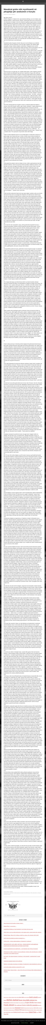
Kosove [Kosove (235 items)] (22, 1007)
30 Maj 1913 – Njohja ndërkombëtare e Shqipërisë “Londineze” (17, 941)
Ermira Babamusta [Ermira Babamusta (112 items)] (22, 1002)
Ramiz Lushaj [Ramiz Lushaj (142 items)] (36, 1009)
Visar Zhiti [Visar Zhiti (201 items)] (6, 1014)
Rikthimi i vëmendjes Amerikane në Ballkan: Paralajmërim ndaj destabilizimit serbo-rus (23, 964)
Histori (11, 891)
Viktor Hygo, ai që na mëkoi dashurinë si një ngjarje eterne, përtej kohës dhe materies (22, 932)
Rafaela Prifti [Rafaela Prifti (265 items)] (18, 1010)
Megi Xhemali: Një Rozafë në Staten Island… (14, 923)
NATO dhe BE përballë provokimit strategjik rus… (14, 938)
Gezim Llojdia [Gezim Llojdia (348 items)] (26, 1005)
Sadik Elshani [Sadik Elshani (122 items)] (8, 1012)
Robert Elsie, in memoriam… (10, 926)
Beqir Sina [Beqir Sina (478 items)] (22, 1000)
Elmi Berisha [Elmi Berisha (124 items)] (11, 1002)
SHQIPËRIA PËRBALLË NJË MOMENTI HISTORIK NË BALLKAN (18, 929)
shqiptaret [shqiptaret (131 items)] (26, 1012)
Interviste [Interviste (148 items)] (39, 1005)
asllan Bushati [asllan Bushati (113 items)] (26, 997)
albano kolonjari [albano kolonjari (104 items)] (6, 997)
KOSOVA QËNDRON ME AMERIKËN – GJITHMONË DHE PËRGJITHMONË (21, 948)
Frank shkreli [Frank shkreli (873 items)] (9, 1005)
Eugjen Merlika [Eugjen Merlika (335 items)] (29, 1002)
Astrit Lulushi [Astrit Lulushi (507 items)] (33, 997)
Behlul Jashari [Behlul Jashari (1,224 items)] (13, 1000)
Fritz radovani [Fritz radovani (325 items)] (18, 1005)
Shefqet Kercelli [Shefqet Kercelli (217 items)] (17, 1012)
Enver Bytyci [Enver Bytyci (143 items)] (16, 1002)
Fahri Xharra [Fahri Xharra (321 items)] (37, 1002)
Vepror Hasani (7, 894)
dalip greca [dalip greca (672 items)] (30, 1000)
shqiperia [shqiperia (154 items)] (23, 1012)
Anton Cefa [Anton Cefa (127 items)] (16, 997)
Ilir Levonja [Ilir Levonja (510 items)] (33, 1005)
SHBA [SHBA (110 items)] (12, 1012)
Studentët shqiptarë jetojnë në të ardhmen (13, 961)
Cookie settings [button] (24, 1022)
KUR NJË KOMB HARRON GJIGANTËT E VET (14, 967)
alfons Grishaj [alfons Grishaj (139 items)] (11, 997)
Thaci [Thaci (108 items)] (37, 1012)
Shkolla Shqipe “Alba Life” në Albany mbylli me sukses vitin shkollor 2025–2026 (21, 935)
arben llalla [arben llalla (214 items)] (21, 997)
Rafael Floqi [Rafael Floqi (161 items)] (24, 1009)
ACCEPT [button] (32, 1022)
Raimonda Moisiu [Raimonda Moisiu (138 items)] (30, 1009)
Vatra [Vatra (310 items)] (39, 1012)
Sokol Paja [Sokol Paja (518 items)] (32, 1012)
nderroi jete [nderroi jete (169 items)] (36, 1007)
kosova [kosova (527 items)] (17, 1008)
